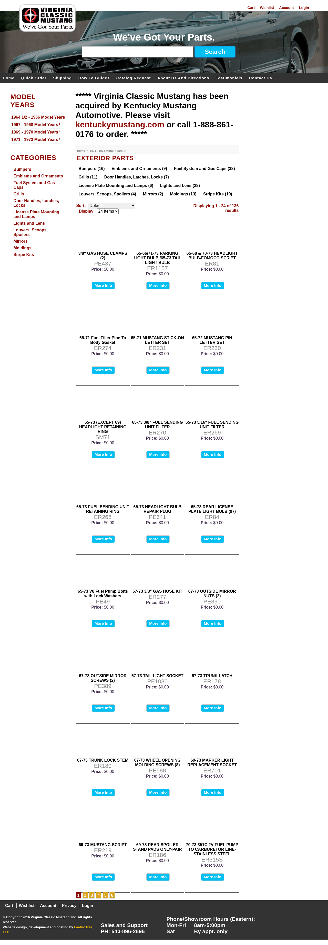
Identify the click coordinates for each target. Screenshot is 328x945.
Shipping (62, 77)
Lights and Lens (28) (180, 185)
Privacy (69, 905)
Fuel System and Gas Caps (34, 185)
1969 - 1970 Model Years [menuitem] (36, 131)
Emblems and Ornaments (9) (139, 168)
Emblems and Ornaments (38, 176)
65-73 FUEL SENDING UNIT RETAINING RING (102, 509)
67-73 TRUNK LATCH (212, 676)
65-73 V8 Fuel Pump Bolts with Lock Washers (103, 593)
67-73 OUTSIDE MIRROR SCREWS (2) (103, 678)
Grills (19, 194)
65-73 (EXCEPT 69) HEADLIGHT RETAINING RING (103, 427)
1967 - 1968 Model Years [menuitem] (36, 124)
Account (286, 8)
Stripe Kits (24, 254)
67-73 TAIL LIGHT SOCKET (157, 676)
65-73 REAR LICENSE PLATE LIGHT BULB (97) (212, 509)
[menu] (36, 128)
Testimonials (229, 77)
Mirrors (21, 241)
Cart (251, 8)
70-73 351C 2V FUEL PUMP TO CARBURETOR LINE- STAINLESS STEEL (212, 849)
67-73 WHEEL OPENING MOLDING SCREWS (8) (157, 762)
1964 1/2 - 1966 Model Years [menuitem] (37, 116)
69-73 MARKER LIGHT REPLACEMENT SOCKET (212, 762)
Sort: (81, 205)
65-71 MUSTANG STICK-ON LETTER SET (157, 340)
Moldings (23, 248)
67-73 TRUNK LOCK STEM (102, 760)
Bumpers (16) (91, 168)
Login (304, 8)
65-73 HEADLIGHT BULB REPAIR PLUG (158, 509)
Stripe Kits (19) (217, 194)
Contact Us (260, 77)
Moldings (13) (183, 194)
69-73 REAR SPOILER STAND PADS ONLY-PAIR (157, 847)
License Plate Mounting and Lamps (36, 214)
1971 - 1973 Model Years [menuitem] (36, 139)
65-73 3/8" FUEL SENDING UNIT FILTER (157, 424)
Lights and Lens (29, 223)
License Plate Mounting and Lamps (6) (115, 185)
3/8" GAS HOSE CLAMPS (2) (102, 255)
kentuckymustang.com (119, 124)
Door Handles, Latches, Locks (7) (136, 177)
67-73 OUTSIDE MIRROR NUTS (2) (212, 593)
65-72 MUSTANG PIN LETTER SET (212, 340)
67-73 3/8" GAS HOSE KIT (157, 591)
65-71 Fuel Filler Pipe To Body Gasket (102, 340)
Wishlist (267, 8)
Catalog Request (133, 77)
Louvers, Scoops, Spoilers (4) (107, 194)
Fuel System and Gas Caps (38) (204, 168)
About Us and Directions (183, 77)
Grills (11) (87, 177)
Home (9, 77)
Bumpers (22, 169)
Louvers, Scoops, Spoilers (31, 232)
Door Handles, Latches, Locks (36, 203)
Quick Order (34, 77)
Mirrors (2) (153, 194)
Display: (87, 211)
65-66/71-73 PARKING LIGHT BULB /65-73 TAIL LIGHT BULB (157, 258)
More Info (103, 285)
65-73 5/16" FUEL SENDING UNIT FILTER (212, 424)
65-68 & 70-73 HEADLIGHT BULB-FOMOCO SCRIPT (212, 255)
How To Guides (94, 77)
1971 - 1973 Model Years (106, 150)
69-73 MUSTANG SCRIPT (103, 845)
